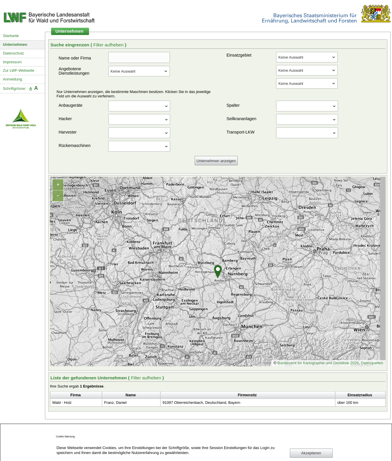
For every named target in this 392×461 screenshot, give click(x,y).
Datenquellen (372, 363)
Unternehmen (15, 44)
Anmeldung (12, 79)
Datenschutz (13, 53)
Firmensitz (247, 395)
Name (131, 395)
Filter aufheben (109, 44)
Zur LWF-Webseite (18, 70)
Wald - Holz (62, 402)
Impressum (12, 62)
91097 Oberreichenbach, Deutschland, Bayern (201, 402)
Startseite (11, 36)
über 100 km (347, 402)
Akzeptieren (311, 453)
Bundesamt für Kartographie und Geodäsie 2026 (318, 363)
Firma (75, 395)
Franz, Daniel (115, 402)
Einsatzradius (360, 395)
